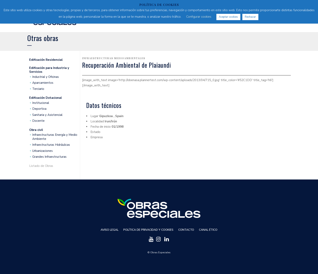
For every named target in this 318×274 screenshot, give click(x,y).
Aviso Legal (109, 230)
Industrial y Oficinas (45, 77)
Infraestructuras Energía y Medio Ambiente (54, 137)
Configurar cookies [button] (198, 17)
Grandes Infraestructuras (49, 157)
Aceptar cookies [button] (228, 17)
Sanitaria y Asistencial (47, 115)
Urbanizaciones (42, 151)
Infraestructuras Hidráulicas (51, 145)
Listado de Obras (41, 166)
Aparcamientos (42, 83)
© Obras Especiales (159, 252)
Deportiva (39, 109)
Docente (38, 121)
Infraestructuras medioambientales (113, 58)
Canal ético (208, 230)
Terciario (38, 89)
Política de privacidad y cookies (148, 230)
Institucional (40, 103)
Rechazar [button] (250, 17)
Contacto (186, 230)
